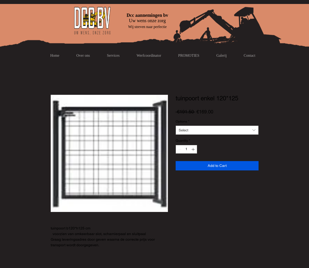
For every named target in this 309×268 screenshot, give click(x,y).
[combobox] (217, 130)
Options (182, 121)
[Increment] (193, 149)
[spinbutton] (186, 149)
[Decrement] (179, 149)
